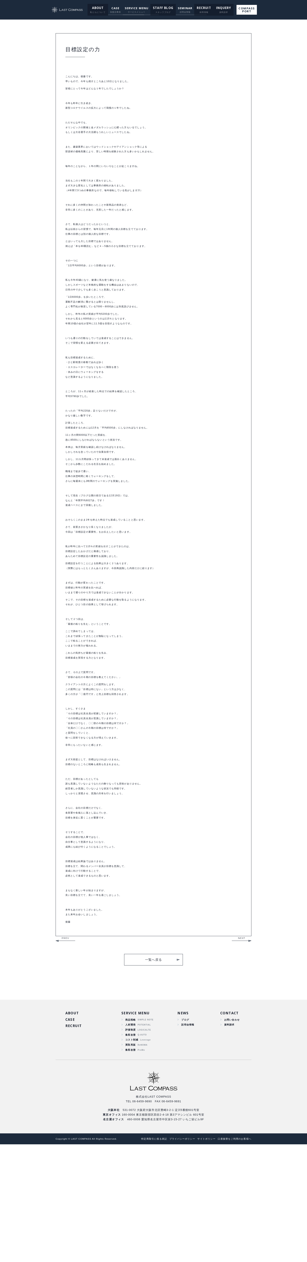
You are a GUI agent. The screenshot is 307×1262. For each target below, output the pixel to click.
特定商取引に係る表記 (145, 1256)
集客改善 (130, 1149)
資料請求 (228, 1138)
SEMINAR (184, 8)
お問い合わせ (231, 1133)
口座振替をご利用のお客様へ (233, 1256)
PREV (65, 1050)
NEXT (241, 1050)
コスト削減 (132, 1155)
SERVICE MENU (137, 8)
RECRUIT (202, 8)
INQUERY (220, 8)
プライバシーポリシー (176, 1256)
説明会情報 (187, 1138)
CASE (116, 8)
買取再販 (130, 1161)
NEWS (182, 1126)
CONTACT (228, 1126)
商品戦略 (130, 1133)
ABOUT (98, 8)
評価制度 (130, 1144)
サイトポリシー (202, 1256)
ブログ (184, 1133)
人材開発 (130, 1138)
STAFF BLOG (163, 8)
